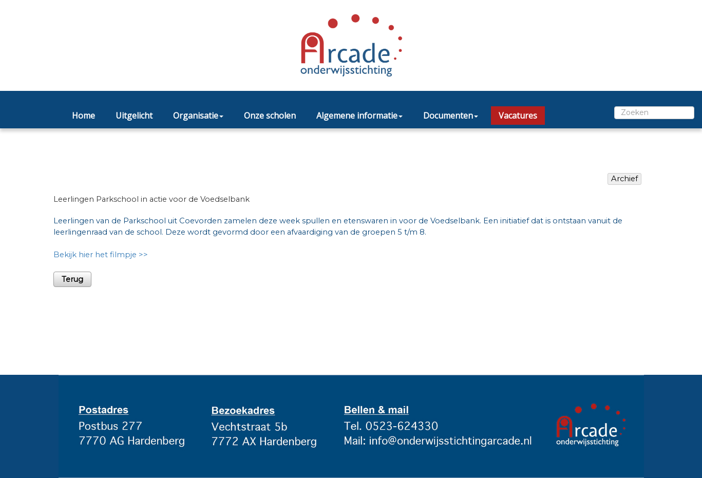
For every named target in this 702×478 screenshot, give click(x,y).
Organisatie (198, 115)
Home (83, 115)
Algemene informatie (359, 115)
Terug (72, 279)
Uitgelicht (134, 115)
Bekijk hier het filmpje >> (100, 254)
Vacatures (518, 115)
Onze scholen (270, 115)
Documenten (450, 115)
